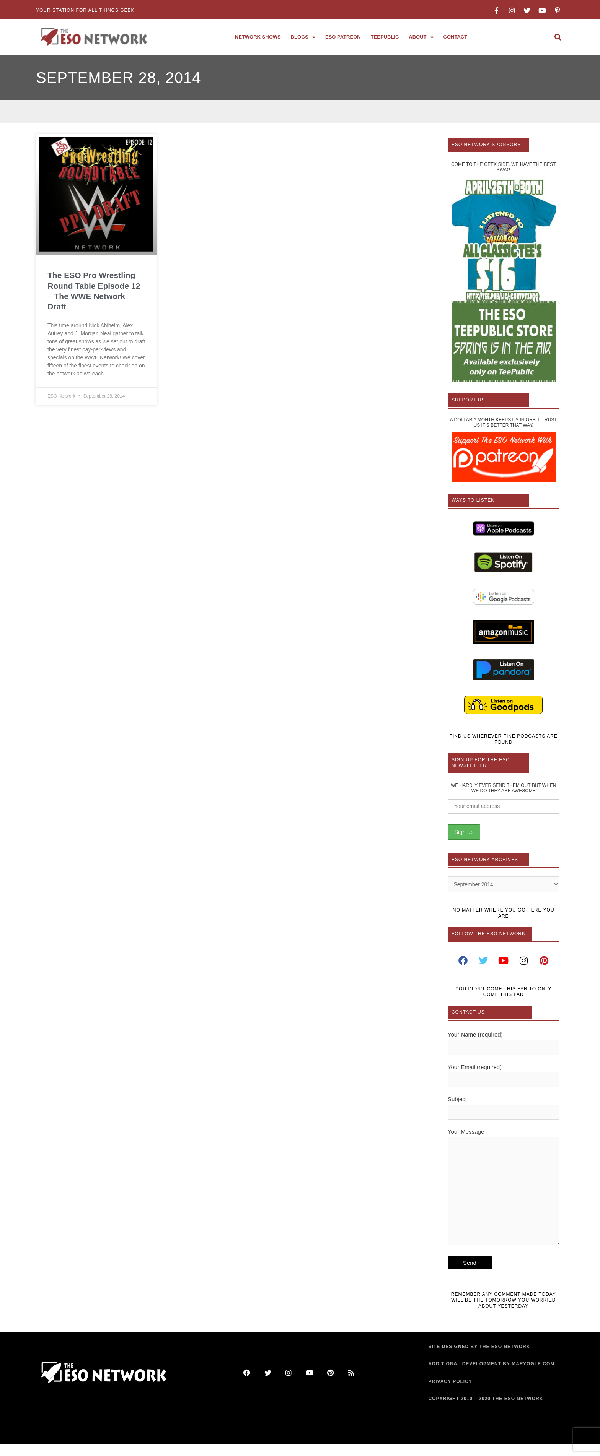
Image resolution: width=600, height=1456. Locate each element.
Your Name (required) (503, 1045)
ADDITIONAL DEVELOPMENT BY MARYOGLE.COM (492, 1376)
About (421, 37)
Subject (503, 1111)
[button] (557, 37)
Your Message (503, 1197)
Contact (455, 37)
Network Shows (258, 37)
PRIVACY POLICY (450, 1393)
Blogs (303, 37)
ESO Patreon (343, 37)
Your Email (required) (503, 1078)
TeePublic (385, 37)
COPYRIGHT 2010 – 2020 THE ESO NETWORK (486, 1411)
